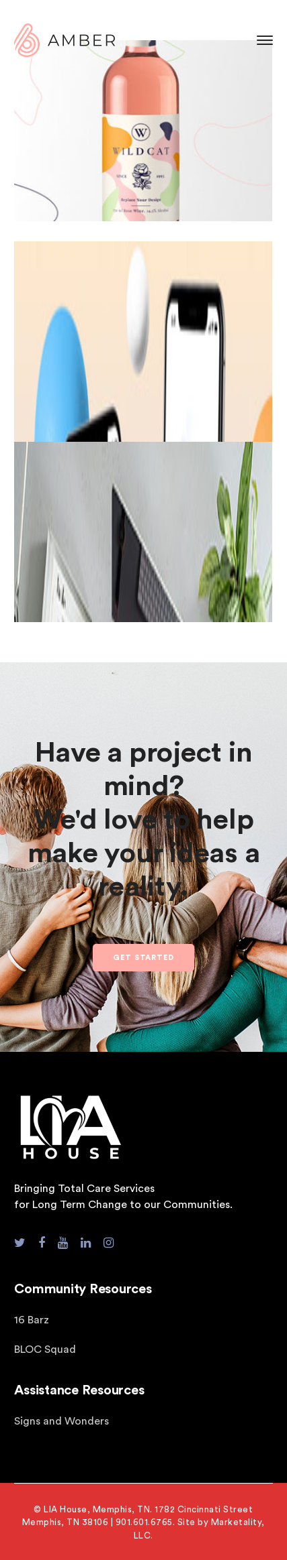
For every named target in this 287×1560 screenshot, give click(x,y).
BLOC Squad (45, 1349)
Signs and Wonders (61, 1421)
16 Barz (31, 1320)
